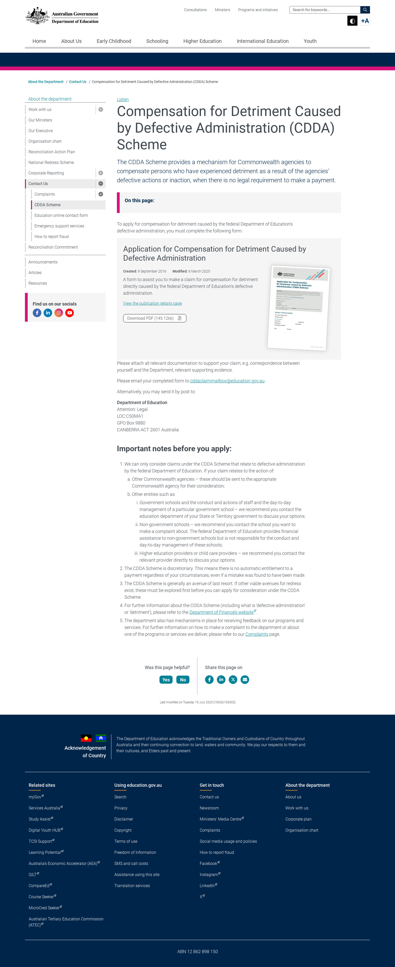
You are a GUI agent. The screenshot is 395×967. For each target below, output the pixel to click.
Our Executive (40, 130)
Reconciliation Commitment (53, 247)
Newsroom (209, 808)
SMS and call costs (131, 863)
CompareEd (39, 885)
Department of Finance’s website (221, 612)
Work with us (39, 109)
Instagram (209, 874)
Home (39, 41)
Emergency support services (59, 226)
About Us (71, 41)
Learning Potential (45, 852)
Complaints (45, 194)
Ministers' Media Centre (220, 819)
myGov (35, 797)
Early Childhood (114, 41)
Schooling (157, 41)
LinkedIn (207, 885)
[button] (100, 109)
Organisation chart (44, 141)
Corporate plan (298, 819)
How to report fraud (52, 236)
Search (120, 797)
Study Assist (40, 819)
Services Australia (44, 808)
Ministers (222, 10)
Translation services (132, 885)
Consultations (195, 10)
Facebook (208, 863)
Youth (310, 41)
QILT (33, 874)
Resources (37, 283)
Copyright (122, 830)
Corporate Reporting (46, 173)
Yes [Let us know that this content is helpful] (166, 679)
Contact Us (77, 82)
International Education (263, 41)
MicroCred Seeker (44, 907)
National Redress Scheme (51, 162)
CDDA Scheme (47, 204)
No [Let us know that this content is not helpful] (183, 679)
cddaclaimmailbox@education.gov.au (227, 380)
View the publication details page (152, 303)
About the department (50, 99)
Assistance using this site (136, 874)
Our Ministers (40, 120)
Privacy (120, 808)
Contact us (209, 797)
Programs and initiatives (258, 10)
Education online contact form (61, 215)
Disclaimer (123, 819)
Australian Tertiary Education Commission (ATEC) (66, 922)
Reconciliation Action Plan (51, 151)
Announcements (42, 262)
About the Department (45, 82)
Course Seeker (41, 896)
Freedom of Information (135, 852)
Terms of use (125, 841)
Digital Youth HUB (44, 830)
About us (293, 797)
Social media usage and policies (228, 841)
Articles (35, 272)
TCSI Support (40, 841)
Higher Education (202, 41)
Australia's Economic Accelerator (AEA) (63, 863)
